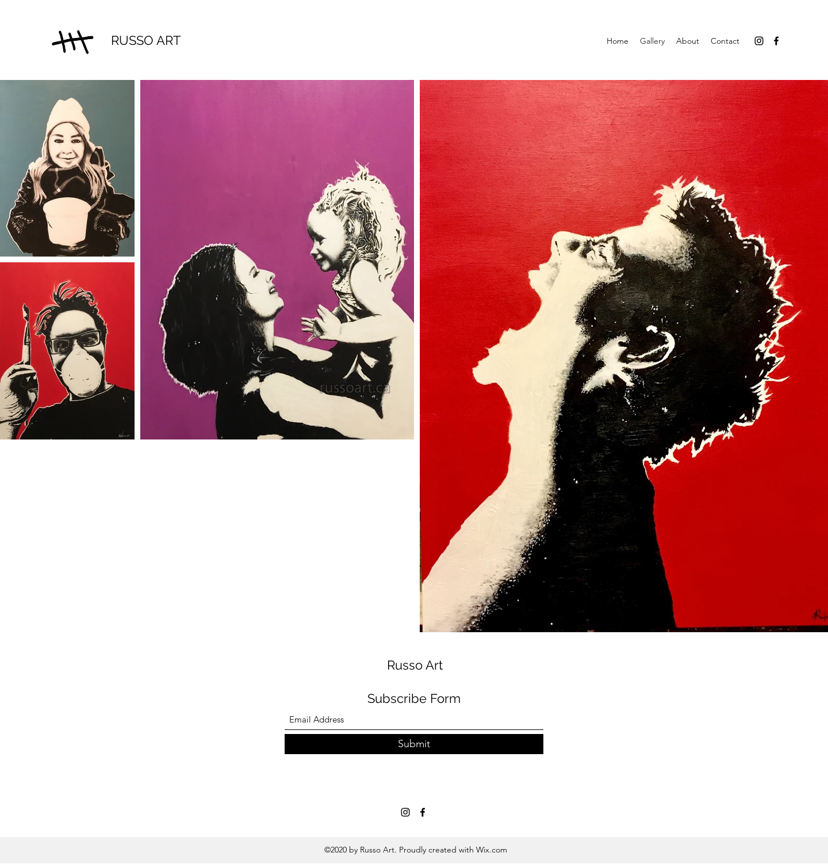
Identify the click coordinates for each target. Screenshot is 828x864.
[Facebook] (776, 41)
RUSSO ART (146, 40)
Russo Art (415, 664)
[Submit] (414, 744)
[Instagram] (759, 41)
